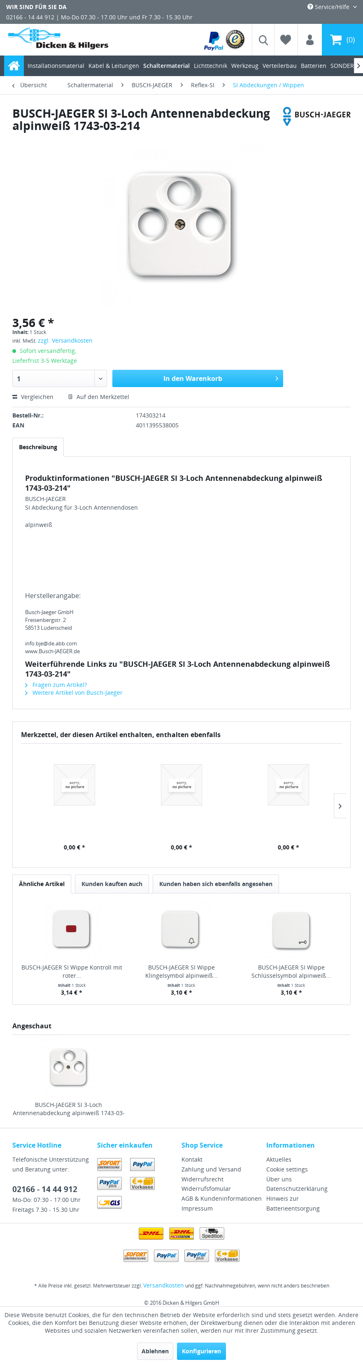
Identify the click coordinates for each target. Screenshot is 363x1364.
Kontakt (192, 1159)
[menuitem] (225, 40)
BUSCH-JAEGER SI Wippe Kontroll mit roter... (71, 971)
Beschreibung (38, 447)
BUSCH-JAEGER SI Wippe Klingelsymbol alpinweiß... (181, 971)
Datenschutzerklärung (297, 1188)
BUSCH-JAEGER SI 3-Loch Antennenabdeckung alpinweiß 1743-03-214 (69, 1109)
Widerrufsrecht (202, 1179)
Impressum (197, 1208)
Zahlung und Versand (211, 1169)
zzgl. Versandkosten (65, 340)
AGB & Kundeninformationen (222, 1198)
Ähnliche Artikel (42, 884)
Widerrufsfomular (206, 1188)
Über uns (279, 1179)
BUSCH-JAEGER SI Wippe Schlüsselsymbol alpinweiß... (291, 971)
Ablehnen (155, 1351)
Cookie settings (287, 1169)
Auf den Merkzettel (98, 397)
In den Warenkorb (220, 377)
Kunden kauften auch (111, 884)
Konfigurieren (201, 1351)
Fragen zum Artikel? (56, 685)
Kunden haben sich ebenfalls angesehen (215, 884)
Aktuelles (278, 1159)
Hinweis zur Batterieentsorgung (293, 1203)
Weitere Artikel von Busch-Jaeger (74, 692)
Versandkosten (163, 1285)
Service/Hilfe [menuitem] (329, 7)
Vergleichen (33, 397)
